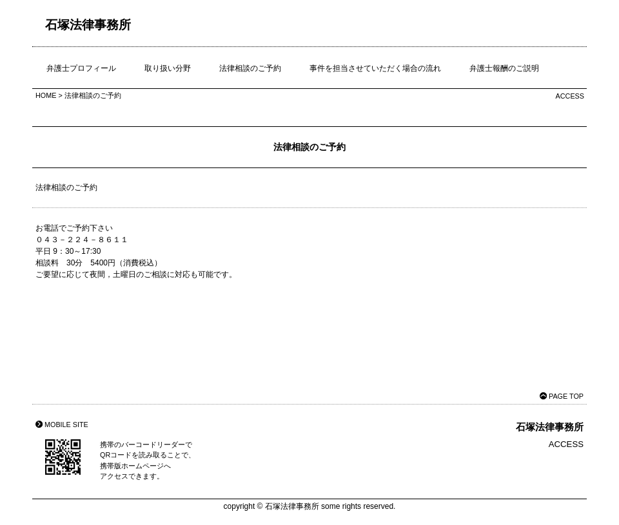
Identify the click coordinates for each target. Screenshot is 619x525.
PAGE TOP (566, 396)
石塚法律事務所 (88, 25)
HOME (45, 95)
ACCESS (570, 96)
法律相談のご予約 (250, 68)
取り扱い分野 (167, 68)
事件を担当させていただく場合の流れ (375, 68)
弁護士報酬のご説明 (504, 68)
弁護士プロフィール (81, 68)
